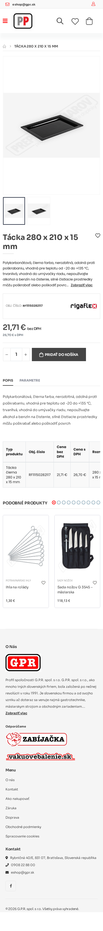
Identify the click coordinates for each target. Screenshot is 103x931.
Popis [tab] (8, 380)
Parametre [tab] (30, 380)
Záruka (10, 808)
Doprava (12, 817)
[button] (63, 22)
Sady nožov (65, 580)
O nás (10, 780)
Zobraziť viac (82, 285)
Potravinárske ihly (18, 580)
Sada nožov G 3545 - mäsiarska (75, 589)
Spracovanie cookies (22, 836)
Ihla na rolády (17, 587)
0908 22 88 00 (23, 865)
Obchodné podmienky (23, 827)
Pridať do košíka (61, 355)
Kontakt (11, 789)
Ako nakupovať (17, 799)
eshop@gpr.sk (23, 4)
